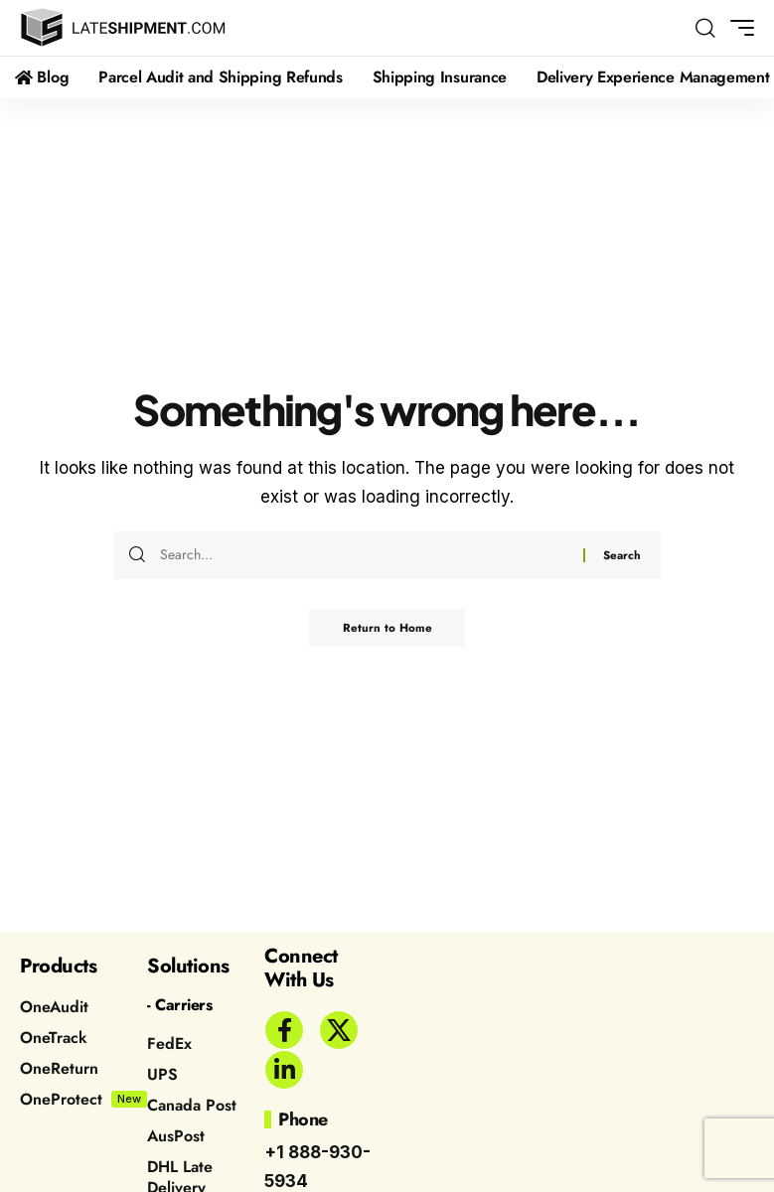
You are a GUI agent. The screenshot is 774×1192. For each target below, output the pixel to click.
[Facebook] (284, 1030)
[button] (705, 28)
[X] (339, 1030)
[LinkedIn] (284, 1070)
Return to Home (387, 629)
